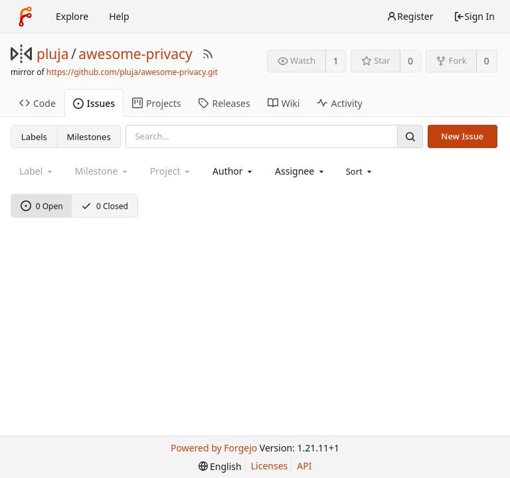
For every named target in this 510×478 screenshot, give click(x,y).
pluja (53, 53)
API (304, 465)
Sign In (474, 16)
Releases (224, 103)
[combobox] (233, 171)
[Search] (409, 136)
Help (119, 16)
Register (409, 16)
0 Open (42, 206)
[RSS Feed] (208, 54)
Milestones (89, 137)
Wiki (284, 103)
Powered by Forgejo (214, 447)
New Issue (462, 136)
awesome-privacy (135, 53)
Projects (156, 103)
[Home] (25, 17)
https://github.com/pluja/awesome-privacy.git (132, 72)
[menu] (360, 171)
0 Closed (104, 206)
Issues (94, 103)
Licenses (269, 465)
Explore (72, 16)
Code (37, 103)
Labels (34, 137)
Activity (339, 103)
